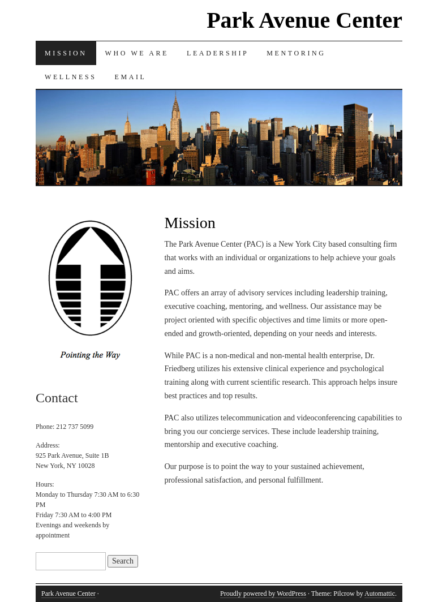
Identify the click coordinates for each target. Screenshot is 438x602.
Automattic (379, 593)
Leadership (217, 53)
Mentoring (296, 53)
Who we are (137, 53)
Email (130, 77)
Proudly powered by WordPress (263, 593)
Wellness (70, 77)
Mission (66, 53)
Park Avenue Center (304, 20)
